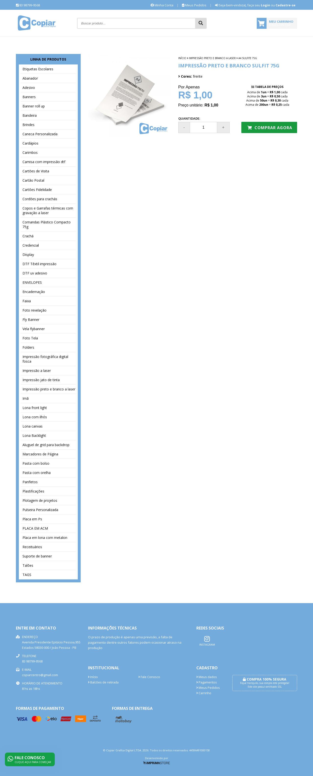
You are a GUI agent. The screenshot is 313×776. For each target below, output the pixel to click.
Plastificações (33, 491)
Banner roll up (33, 106)
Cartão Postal (33, 180)
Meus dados (206, 677)
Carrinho (203, 693)
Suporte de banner (37, 556)
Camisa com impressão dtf (43, 161)
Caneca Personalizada (39, 134)
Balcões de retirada (103, 682)
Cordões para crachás (39, 199)
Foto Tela (30, 338)
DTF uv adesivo (34, 273)
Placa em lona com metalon (44, 537)
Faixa (26, 301)
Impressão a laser (36, 370)
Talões (27, 565)
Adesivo (28, 87)
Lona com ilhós (34, 417)
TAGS (26, 574)
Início (182, 58)
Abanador (30, 78)
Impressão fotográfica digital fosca (45, 359)
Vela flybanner (33, 328)
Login (265, 5)
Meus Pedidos (194, 5)
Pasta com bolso (35, 463)
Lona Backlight (34, 435)
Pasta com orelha (36, 472)
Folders (28, 347)
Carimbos (30, 152)
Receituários (32, 547)
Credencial (30, 245)
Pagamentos (206, 682)
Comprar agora (269, 127)
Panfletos (30, 482)
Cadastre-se (285, 5)
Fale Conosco (149, 677)
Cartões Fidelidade (37, 189)
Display (28, 254)
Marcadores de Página (40, 454)
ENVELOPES (32, 282)
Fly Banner (30, 319)
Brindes (28, 124)
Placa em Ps (32, 519)
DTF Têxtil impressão (39, 264)
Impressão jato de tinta (41, 380)
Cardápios (30, 143)
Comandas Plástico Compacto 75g (46, 224)
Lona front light (34, 407)
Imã (25, 398)
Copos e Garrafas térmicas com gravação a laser (47, 210)
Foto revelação (34, 310)
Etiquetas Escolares (37, 69)
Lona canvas (32, 426)
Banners (29, 96)
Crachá (28, 236)
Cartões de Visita (35, 171)
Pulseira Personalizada (40, 509)
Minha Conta (162, 5)
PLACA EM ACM (35, 528)
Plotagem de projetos (39, 500)
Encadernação (33, 291)
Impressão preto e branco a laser (48, 389)
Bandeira (29, 115)
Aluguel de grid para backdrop (45, 444)
